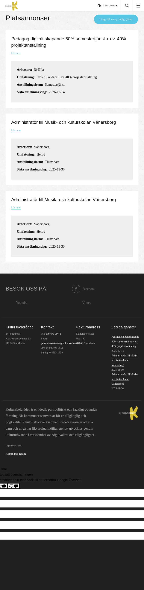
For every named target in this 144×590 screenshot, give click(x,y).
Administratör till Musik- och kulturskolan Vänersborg (63, 122)
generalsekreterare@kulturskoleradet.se (62, 343)
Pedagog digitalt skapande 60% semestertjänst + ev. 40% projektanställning (125, 341)
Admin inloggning (16, 453)
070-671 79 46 (53, 333)
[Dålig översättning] (14, 486)
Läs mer (16, 53)
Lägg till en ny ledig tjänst (116, 19)
